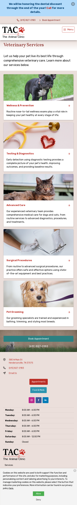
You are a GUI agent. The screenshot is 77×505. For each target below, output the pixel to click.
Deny (38, 499)
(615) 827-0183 (38, 346)
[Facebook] (39, 400)
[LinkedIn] (45, 400)
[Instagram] (32, 400)
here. (11, 488)
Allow (38, 493)
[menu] (68, 30)
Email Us (13, 373)
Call (48, 8)
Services (9, 465)
